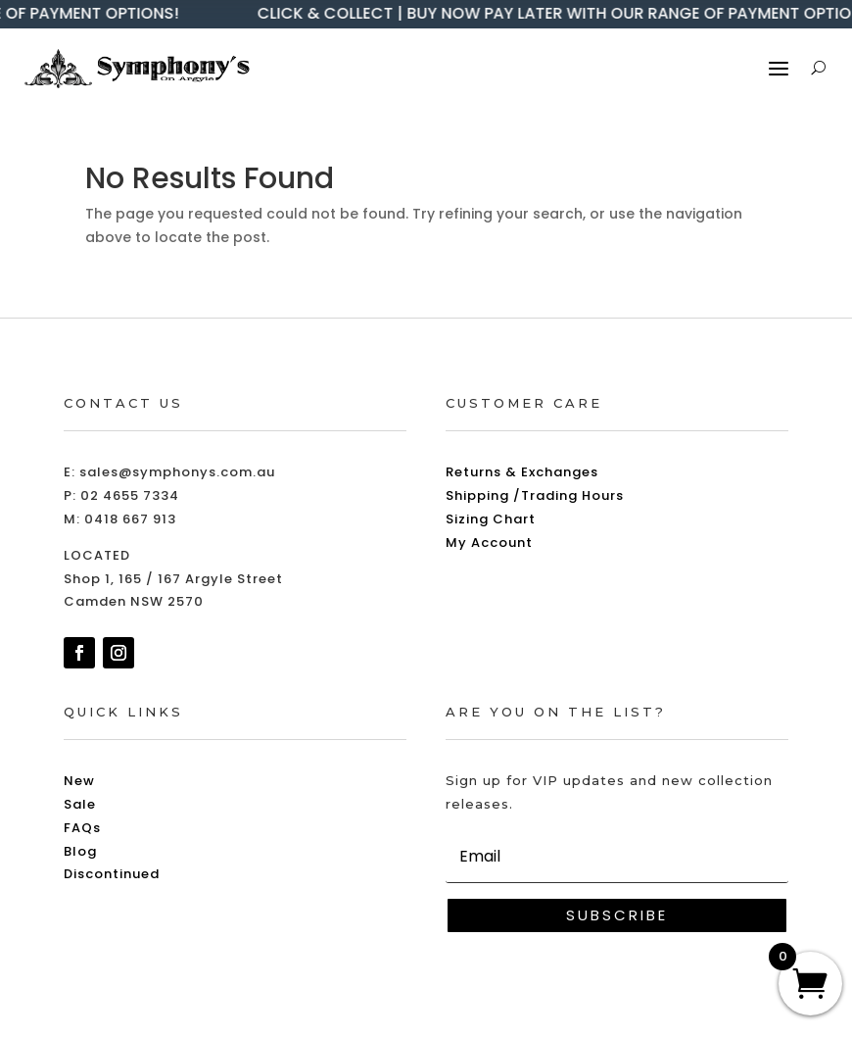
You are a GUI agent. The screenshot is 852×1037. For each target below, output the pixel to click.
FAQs (82, 827)
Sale (80, 804)
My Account (489, 542)
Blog (80, 851)
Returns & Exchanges (522, 472)
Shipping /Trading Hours (535, 495)
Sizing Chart (491, 519)
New (79, 780)
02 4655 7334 (129, 495)
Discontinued (112, 873)
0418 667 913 (130, 519)
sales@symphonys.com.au (177, 472)
